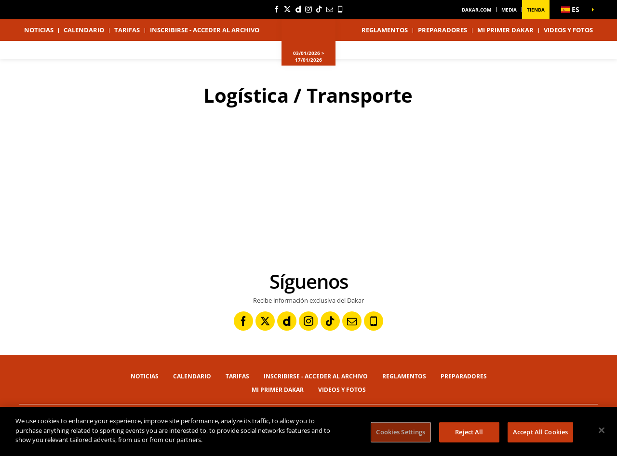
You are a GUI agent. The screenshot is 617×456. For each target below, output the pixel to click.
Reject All (469, 432)
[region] (308, 431)
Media (509, 9)
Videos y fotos (568, 30)
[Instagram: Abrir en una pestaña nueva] (308, 9)
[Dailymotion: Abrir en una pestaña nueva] (298, 9)
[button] (574, 9)
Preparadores (442, 30)
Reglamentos (385, 30)
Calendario (84, 30)
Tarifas (127, 30)
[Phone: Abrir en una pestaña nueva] (340, 9)
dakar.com (476, 9)
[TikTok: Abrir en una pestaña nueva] (319, 9)
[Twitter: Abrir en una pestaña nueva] (287, 9)
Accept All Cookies (540, 432)
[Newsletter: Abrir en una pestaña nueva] (329, 9)
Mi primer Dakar (505, 30)
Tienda (536, 9)
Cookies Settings (400, 432)
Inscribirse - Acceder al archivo (204, 30)
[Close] (601, 430)
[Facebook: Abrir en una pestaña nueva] (276, 9)
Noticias (39, 30)
